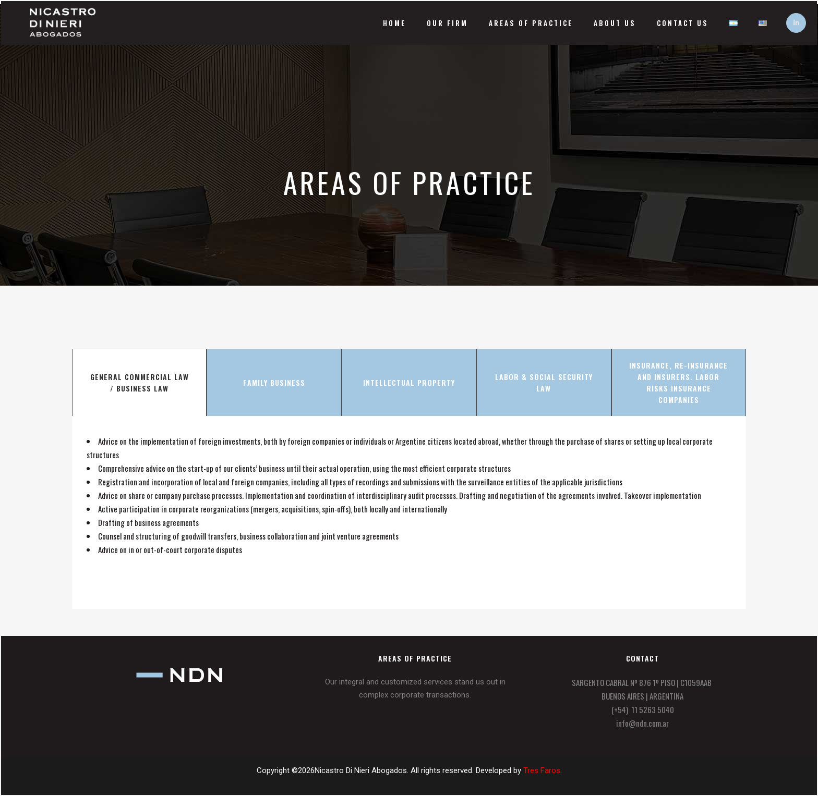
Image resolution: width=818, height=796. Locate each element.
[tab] (139, 382)
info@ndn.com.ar (642, 723)
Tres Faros (541, 770)
